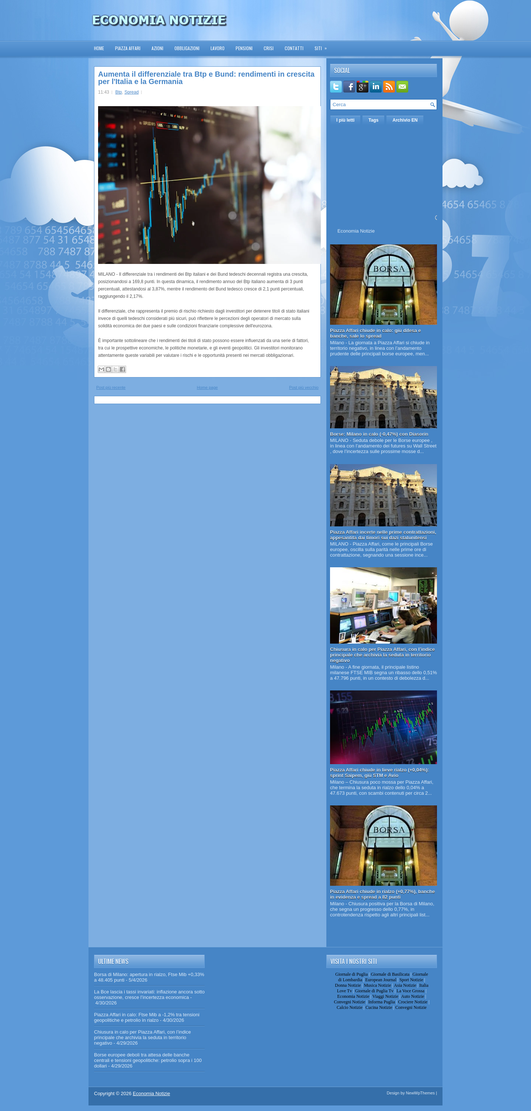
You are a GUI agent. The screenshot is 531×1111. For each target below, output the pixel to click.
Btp (118, 92)
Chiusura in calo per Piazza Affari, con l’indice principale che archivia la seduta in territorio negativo (382, 655)
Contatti (294, 48)
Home (99, 48)
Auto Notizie (412, 996)
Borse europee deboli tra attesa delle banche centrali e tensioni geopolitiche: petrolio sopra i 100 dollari (148, 1060)
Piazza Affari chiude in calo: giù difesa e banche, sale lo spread (375, 333)
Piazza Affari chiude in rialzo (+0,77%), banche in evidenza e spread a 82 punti (382, 894)
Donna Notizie (348, 985)
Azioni (157, 48)
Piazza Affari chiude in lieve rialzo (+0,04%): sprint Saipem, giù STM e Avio (379, 772)
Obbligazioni (186, 48)
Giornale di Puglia (351, 974)
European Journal (380, 979)
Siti (323, 46)
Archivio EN (404, 120)
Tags (373, 120)
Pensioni (244, 48)
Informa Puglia (381, 1001)
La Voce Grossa (410, 990)
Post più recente (111, 387)
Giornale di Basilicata (390, 974)
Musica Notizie (377, 985)
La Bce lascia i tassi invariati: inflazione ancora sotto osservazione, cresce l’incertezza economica (149, 994)
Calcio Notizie (349, 1007)
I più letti (345, 120)
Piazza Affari (127, 48)
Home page (207, 387)
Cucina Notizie (378, 1007)
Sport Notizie (411, 979)
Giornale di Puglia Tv (374, 990)
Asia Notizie (405, 985)
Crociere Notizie (413, 1001)
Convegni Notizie (349, 1001)
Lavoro (218, 48)
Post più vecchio (304, 387)
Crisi (269, 48)
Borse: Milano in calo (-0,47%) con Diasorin (379, 434)
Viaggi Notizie (385, 996)
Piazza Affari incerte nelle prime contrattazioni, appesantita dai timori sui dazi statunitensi (383, 534)
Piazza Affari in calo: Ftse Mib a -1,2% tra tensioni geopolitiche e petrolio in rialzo (146, 1017)
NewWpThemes (420, 1093)
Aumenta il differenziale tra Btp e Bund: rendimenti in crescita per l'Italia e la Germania (206, 77)
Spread (131, 92)
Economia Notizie (356, 231)
